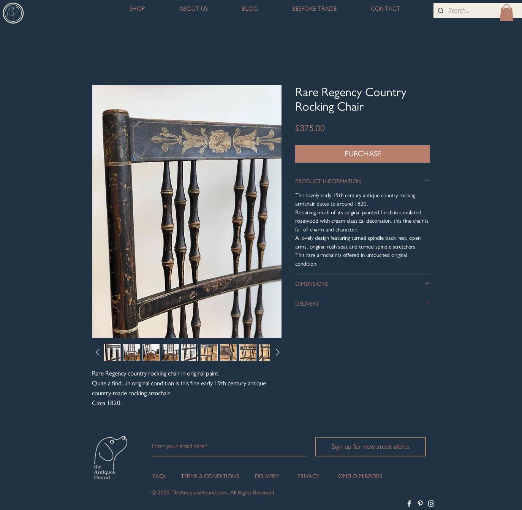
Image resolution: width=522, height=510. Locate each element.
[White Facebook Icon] (409, 503)
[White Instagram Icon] (431, 503)
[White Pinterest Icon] (420, 503)
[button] (507, 12)
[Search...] (484, 10)
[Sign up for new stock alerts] (370, 446)
